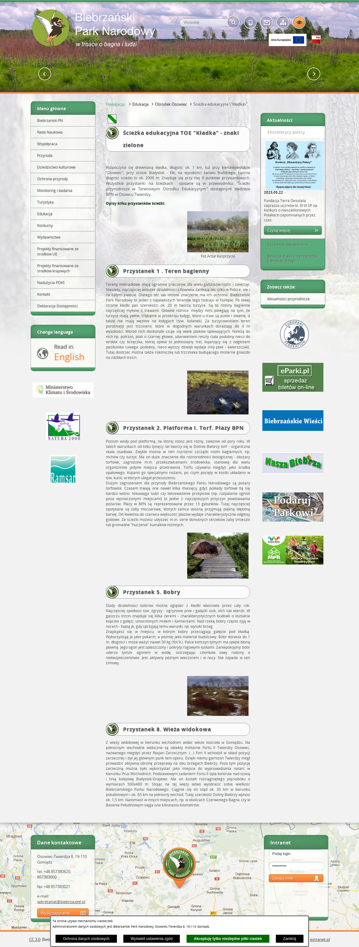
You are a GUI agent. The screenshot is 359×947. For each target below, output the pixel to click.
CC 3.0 (34, 939)
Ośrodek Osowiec (171, 104)
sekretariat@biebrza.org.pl (61, 901)
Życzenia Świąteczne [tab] (285, 244)
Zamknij (289, 939)
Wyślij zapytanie (55, 913)
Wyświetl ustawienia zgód (152, 939)
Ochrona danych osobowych (86, 939)
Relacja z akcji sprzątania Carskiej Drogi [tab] (290, 259)
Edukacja (140, 104)
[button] (45, 74)
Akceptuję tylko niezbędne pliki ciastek (228, 939)
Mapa (179, 869)
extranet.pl (320, 939)
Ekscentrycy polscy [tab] (284, 131)
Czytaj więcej (278, 230)
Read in (69, 353)
